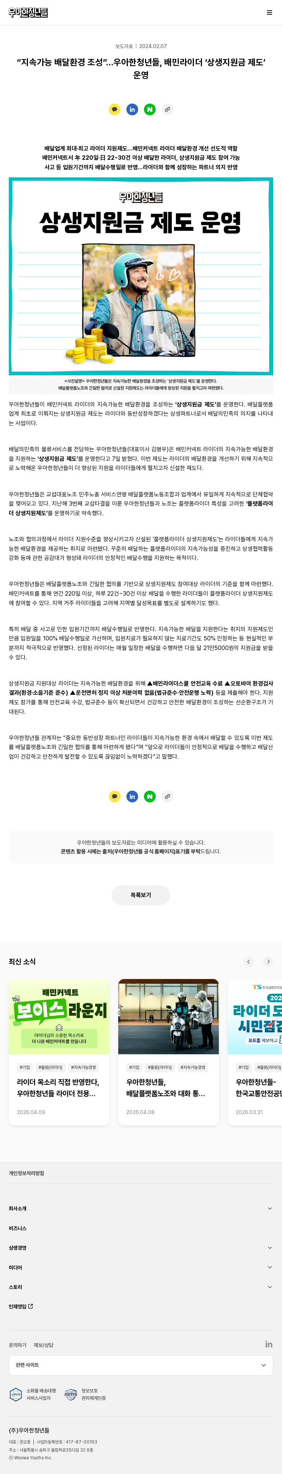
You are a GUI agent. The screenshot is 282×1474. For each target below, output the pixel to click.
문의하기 (17, 1345)
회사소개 (17, 1208)
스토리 (15, 1287)
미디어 (15, 1268)
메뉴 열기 (269, 12)
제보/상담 (43, 1345)
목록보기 (141, 895)
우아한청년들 (28, 12)
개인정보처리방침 (26, 1173)
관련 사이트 (27, 1365)
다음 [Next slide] (268, 962)
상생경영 (17, 1248)
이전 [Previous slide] (249, 962)
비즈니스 (17, 1228)
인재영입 (17, 1306)
